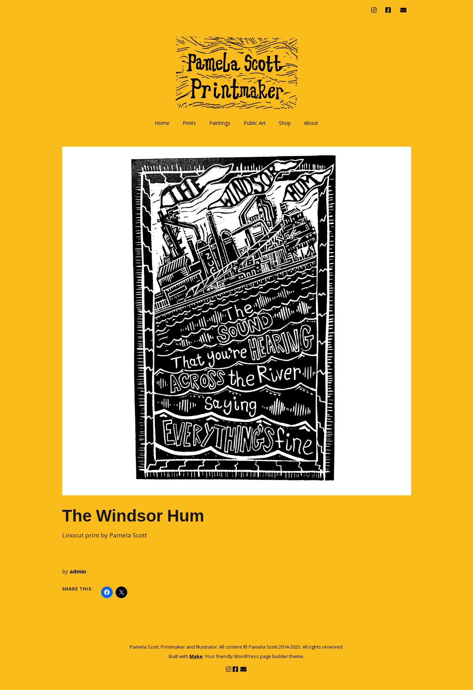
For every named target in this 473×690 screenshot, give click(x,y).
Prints (189, 122)
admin (77, 571)
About (311, 122)
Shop (285, 122)
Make (196, 656)
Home (162, 122)
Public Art (255, 122)
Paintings (220, 122)
